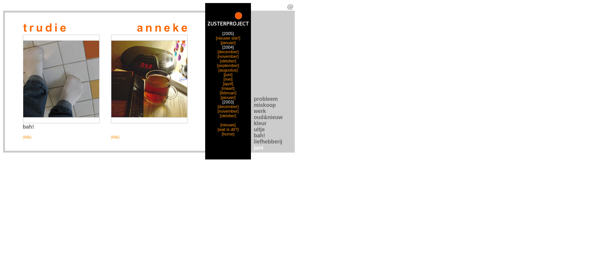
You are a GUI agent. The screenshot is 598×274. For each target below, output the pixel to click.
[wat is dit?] (227, 129)
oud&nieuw (268, 117)
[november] (227, 56)
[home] (228, 134)
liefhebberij (268, 142)
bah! (259, 135)
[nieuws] (228, 125)
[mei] (228, 79)
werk (260, 111)
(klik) (27, 137)
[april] (228, 83)
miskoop (265, 105)
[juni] (227, 74)
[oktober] (228, 61)
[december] (227, 51)
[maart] (228, 88)
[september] (228, 65)
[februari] (228, 93)
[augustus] (228, 70)
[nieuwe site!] (228, 38)
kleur (260, 123)
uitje (259, 129)
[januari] (227, 42)
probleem (266, 99)
